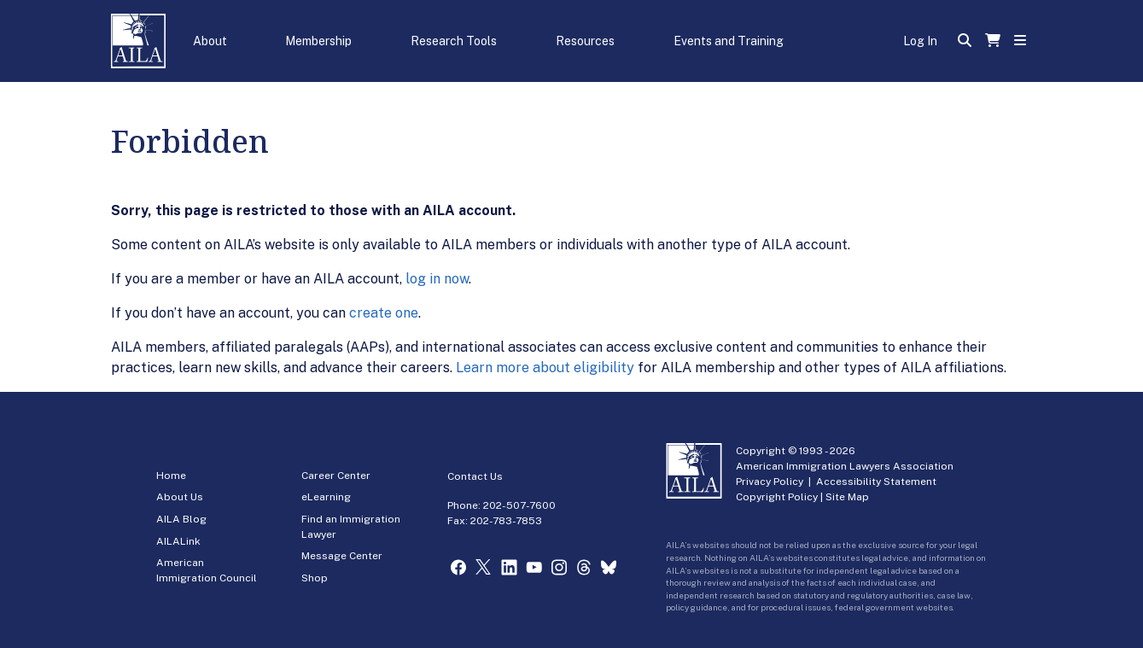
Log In (920, 41)
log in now (437, 279)
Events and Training (729, 41)
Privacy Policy (769, 481)
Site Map (847, 497)
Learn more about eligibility (545, 367)
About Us (179, 497)
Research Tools (454, 41)
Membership (318, 41)
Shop (314, 578)
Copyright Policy (777, 497)
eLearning (326, 497)
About (210, 41)
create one (383, 313)
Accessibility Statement (876, 481)
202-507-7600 (519, 505)
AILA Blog (181, 519)
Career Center (335, 476)
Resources (585, 41)
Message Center (341, 556)
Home (171, 476)
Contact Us (475, 476)
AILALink (178, 541)
